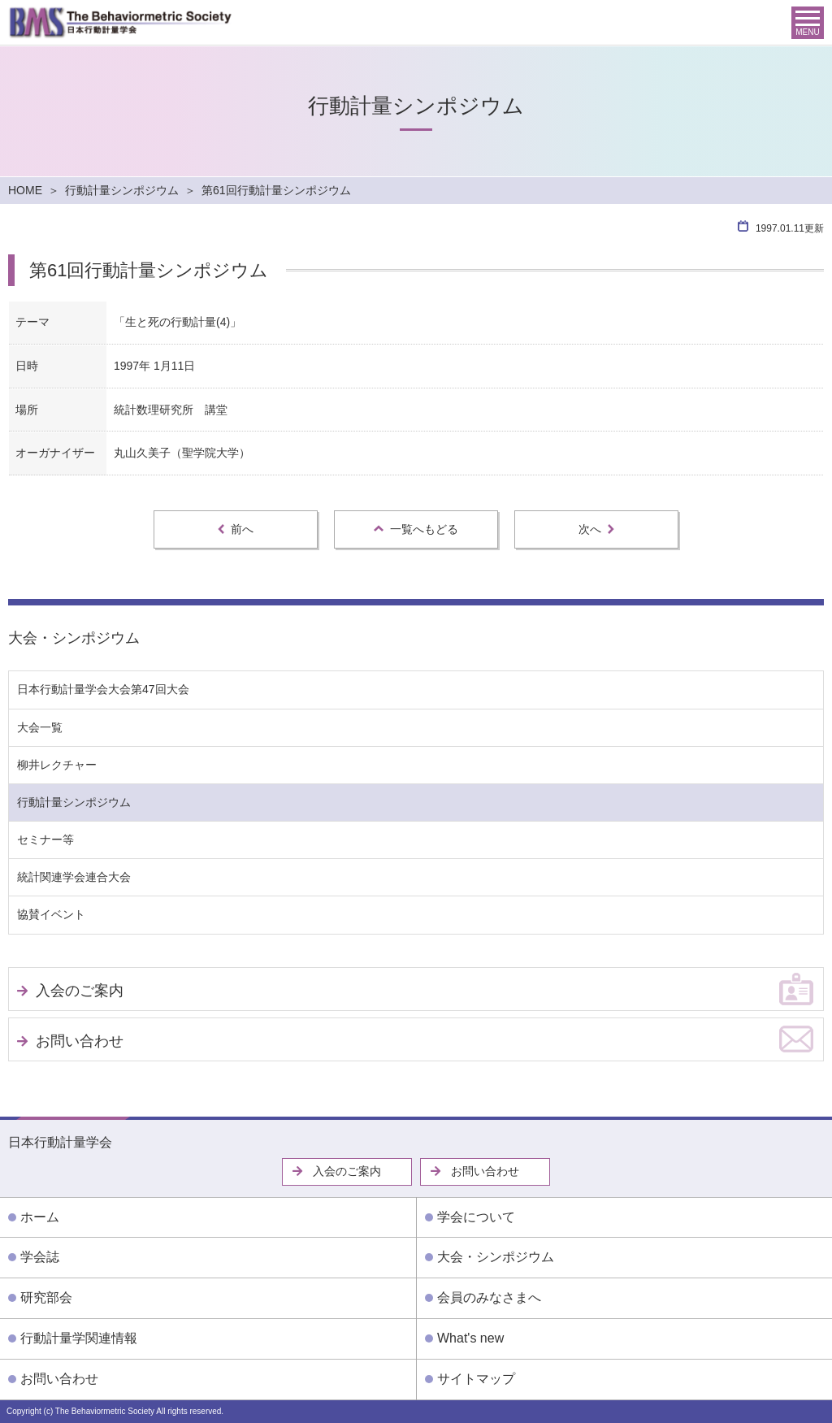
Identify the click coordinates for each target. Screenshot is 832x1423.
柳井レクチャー (57, 764)
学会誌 (39, 1257)
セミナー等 (45, 839)
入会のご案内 (80, 991)
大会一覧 (40, 727)
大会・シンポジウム (74, 638)
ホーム (39, 1217)
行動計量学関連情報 (78, 1338)
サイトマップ (476, 1379)
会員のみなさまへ (489, 1297)
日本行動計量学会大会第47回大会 (103, 689)
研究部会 (46, 1297)
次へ (596, 529)
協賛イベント (51, 914)
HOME (25, 190)
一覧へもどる (416, 529)
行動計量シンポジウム (122, 190)
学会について (476, 1217)
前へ (236, 529)
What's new (470, 1338)
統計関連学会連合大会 (74, 876)
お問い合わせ (80, 1041)
